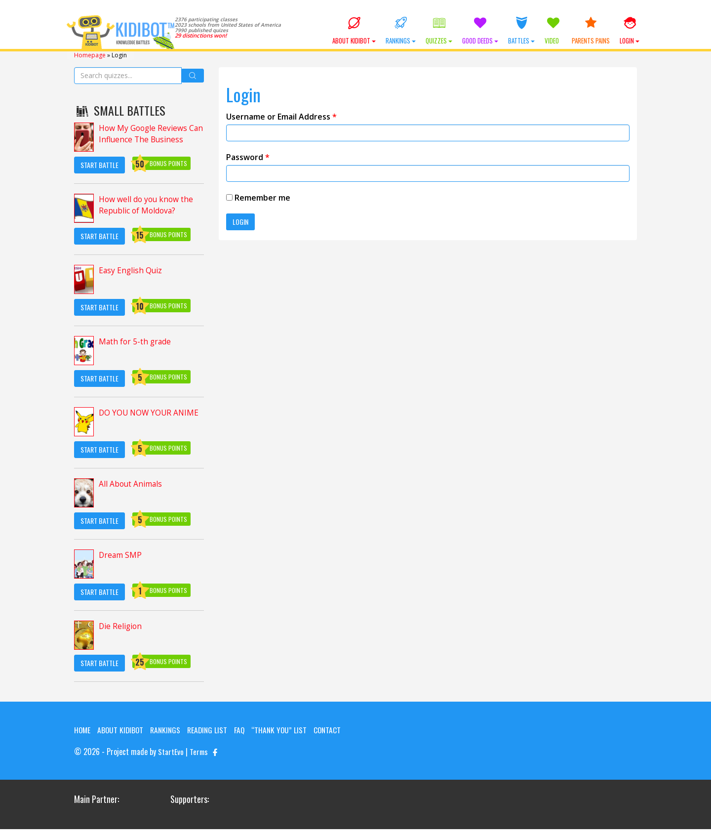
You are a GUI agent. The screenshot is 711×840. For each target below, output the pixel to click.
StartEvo (171, 763)
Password (248, 156)
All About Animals (131, 483)
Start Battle (99, 164)
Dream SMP (121, 554)
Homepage (90, 55)
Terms (199, 763)
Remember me (258, 197)
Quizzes (439, 31)
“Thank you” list (285, 729)
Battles (521, 31)
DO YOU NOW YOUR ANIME (150, 412)
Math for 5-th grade (136, 341)
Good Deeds (480, 31)
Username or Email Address (281, 116)
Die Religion (121, 626)
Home (82, 729)
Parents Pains (591, 31)
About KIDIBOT (354, 31)
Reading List (212, 729)
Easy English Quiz (131, 270)
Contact (88, 741)
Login (629, 31)
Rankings (401, 31)
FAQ (244, 729)
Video (553, 31)
